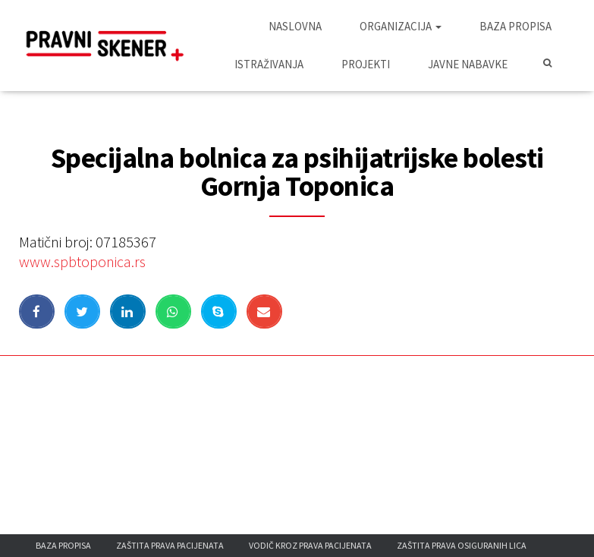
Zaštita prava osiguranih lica (461, 545)
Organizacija (401, 26)
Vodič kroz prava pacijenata (310, 545)
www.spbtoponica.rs (82, 261)
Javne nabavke (468, 64)
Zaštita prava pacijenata (170, 545)
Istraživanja (268, 64)
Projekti (365, 64)
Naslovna (295, 26)
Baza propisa (515, 26)
